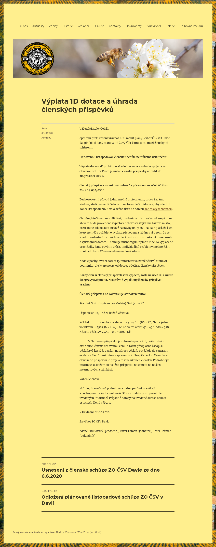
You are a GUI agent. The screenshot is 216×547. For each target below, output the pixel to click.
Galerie (170, 26)
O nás (24, 26)
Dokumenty (134, 26)
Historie (67, 26)
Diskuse (98, 26)
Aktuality (38, 26)
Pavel (44, 128)
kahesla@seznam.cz (158, 209)
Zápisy (53, 26)
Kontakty (115, 26)
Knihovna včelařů (191, 26)
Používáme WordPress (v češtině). (83, 532)
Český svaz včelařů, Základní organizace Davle (37, 532)
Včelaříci (83, 26)
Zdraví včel (153, 26)
